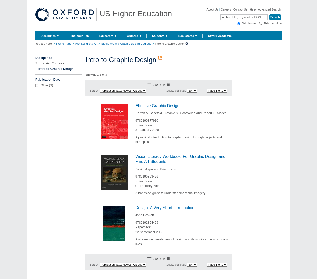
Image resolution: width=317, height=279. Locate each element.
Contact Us (240, 9)
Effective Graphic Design (157, 106)
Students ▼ (160, 35)
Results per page (175, 90)
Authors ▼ (134, 35)
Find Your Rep (79, 35)
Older (44, 85)
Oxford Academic (219, 35)
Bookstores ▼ (188, 35)
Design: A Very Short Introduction (164, 207)
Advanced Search (269, 9)
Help (253, 9)
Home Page (63, 43)
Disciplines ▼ (50, 35)
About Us (213, 9)
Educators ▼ (108, 35)
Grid (162, 84)
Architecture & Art (86, 43)
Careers (226, 9)
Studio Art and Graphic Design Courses (126, 43)
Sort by (94, 90)
